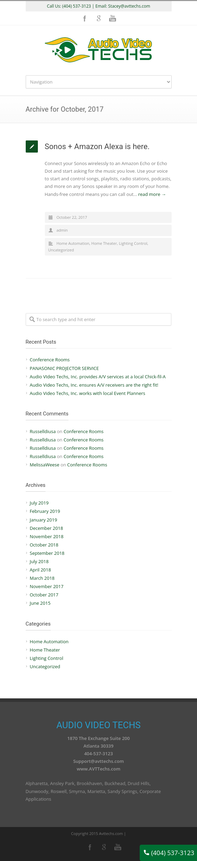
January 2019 (43, 520)
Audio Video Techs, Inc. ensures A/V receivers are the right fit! (94, 385)
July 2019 (39, 503)
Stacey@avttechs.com (129, 6)
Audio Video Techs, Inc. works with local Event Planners (88, 393)
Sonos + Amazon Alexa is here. (97, 146)
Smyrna (77, 791)
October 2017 (44, 595)
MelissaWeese (44, 465)
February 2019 (45, 511)
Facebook (85, 18)
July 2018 (39, 561)
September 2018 (47, 553)
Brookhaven (89, 783)
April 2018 (40, 570)
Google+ (99, 18)
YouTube (113, 18)
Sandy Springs (122, 791)
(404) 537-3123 (169, 853)
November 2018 (47, 536)
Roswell (59, 791)
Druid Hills (138, 783)
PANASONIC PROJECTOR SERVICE (64, 368)
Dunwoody (37, 791)
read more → (152, 194)
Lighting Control (133, 243)
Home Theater (104, 243)
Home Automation (73, 243)
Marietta (96, 791)
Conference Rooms (50, 359)
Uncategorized (61, 249)
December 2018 (46, 528)
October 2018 (44, 545)
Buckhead (115, 783)
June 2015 (40, 603)
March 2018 (42, 578)
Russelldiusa (43, 431)
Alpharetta (37, 783)
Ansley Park (62, 783)
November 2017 (47, 586)
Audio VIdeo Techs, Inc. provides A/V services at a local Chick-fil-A (98, 376)
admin (62, 230)
